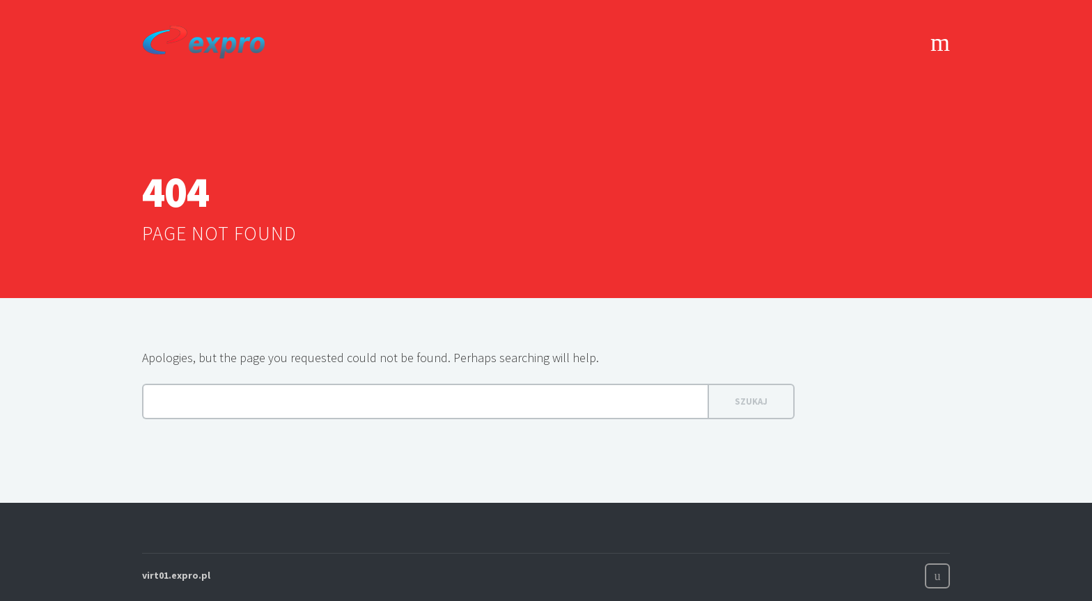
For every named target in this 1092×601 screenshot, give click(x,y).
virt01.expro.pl (176, 575)
